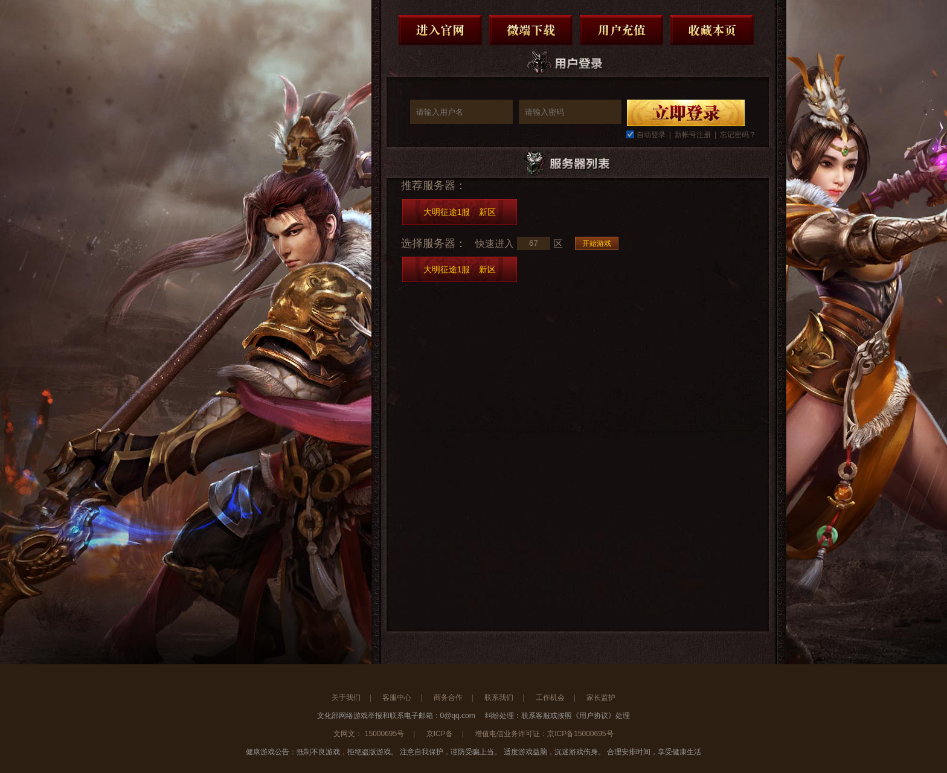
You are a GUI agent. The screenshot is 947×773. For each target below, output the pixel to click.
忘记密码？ (738, 134)
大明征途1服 (459, 212)
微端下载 (531, 30)
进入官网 (440, 30)
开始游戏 (596, 243)
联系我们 (498, 697)
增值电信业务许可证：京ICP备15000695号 (544, 734)
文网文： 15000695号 (368, 734)
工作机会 (550, 697)
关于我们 (346, 697)
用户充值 (621, 30)
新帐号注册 (693, 134)
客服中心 (396, 697)
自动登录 (651, 134)
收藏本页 (712, 30)
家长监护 (600, 697)
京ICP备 (439, 734)
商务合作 (448, 697)
